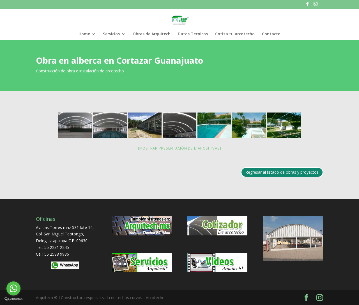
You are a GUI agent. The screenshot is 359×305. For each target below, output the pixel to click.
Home (84, 34)
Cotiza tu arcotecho (235, 34)
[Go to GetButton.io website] (13, 299)
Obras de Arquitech (152, 34)
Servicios (111, 34)
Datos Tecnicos (193, 34)
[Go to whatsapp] (13, 288)
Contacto (271, 34)
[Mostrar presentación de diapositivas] (179, 148)
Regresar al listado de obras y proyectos (282, 172)
